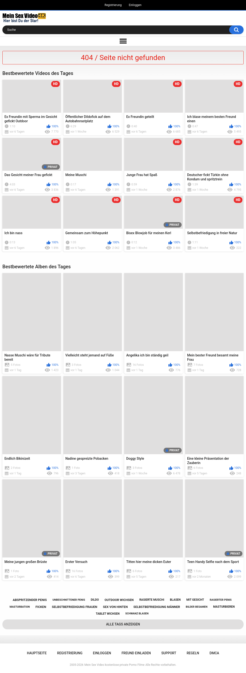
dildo (95, 599)
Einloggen (135, 5)
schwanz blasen (136, 613)
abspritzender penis (30, 600)
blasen (175, 599)
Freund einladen (136, 653)
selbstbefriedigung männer (156, 607)
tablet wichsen (108, 613)
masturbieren (224, 606)
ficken (41, 607)
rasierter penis (221, 599)
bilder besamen (196, 606)
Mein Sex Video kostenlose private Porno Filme (114, 665)
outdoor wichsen (119, 600)
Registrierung (113, 5)
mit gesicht (195, 599)
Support (168, 653)
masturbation (20, 606)
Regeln (193, 653)
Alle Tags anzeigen (123, 624)
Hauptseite (37, 653)
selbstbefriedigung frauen (74, 607)
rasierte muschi (151, 599)
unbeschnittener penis (68, 599)
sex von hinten (115, 607)
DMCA (214, 653)
